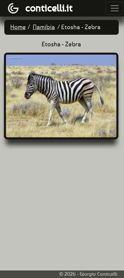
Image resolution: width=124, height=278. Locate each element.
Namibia (44, 27)
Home (18, 27)
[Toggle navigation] (114, 8)
